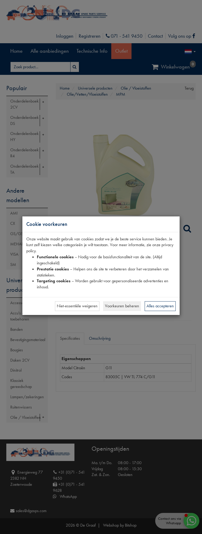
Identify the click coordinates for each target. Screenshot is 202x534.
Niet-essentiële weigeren (77, 306)
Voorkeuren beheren (122, 306)
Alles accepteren (160, 306)
